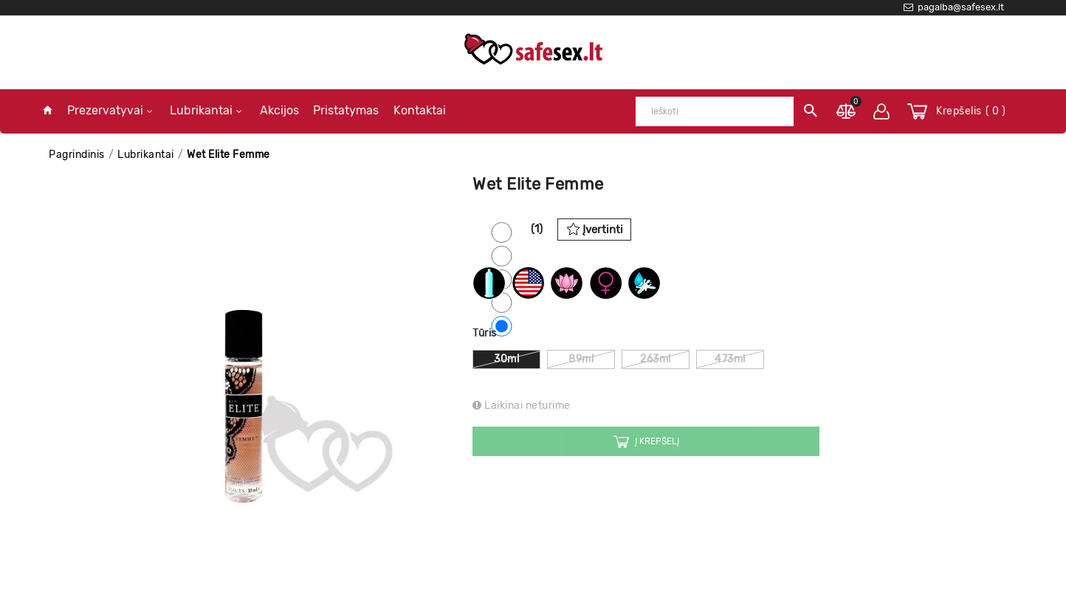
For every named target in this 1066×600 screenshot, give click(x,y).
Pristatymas (346, 110)
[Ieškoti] (714, 111)
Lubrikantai (205, 110)
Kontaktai (419, 110)
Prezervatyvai (109, 110)
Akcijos (279, 110)
